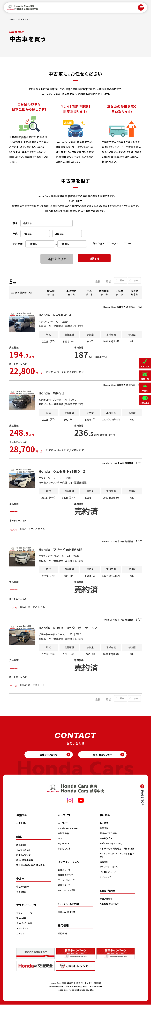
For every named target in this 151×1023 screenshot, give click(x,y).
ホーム (12, 19)
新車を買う (22, 863)
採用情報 (62, 951)
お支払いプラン (24, 873)
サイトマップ (106, 899)
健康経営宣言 (107, 856)
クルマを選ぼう (24, 868)
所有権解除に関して (110, 925)
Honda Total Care (68, 846)
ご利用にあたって (108, 894)
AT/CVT (115, 243)
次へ (135, 280)
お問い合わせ (106, 920)
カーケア (20, 951)
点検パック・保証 (24, 941)
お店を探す (22, 841)
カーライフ (63, 841)
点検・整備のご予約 (105, 772)
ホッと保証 (21, 910)
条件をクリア (57, 258)
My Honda (63, 861)
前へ (120, 280)
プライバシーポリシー (110, 889)
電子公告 (104, 846)
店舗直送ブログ (66, 893)
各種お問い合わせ (46, 772)
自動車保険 (64, 851)
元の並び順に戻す (25, 292)
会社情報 (104, 841)
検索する (94, 258)
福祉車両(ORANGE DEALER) (31, 883)
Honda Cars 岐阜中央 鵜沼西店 (117, 306)
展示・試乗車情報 (25, 878)
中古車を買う (23, 905)
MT (130, 243)
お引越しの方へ (66, 866)
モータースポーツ (67, 898)
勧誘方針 (104, 883)
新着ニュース (64, 888)
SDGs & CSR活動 (67, 908)
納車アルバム (64, 903)
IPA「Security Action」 (112, 861)
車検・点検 (21, 936)
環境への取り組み (109, 851)
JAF (60, 856)
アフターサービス (25, 931)
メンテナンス (22, 946)
